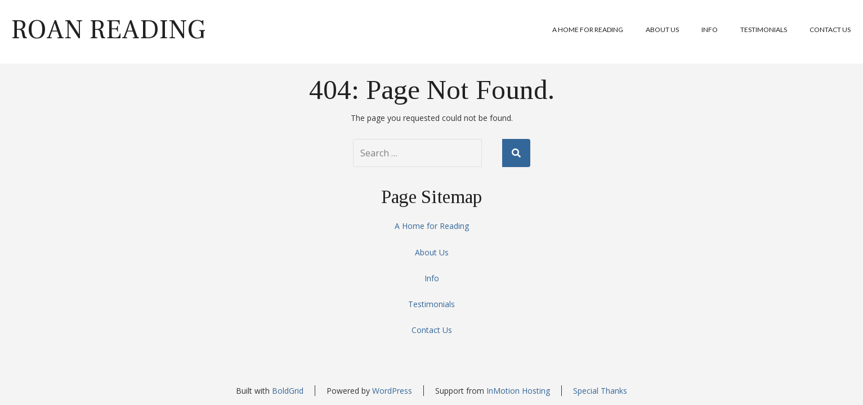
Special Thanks (600, 390)
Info (709, 29)
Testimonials (763, 29)
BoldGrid (287, 390)
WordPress (392, 390)
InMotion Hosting (518, 390)
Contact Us (830, 29)
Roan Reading (108, 29)
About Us (662, 29)
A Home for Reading (587, 29)
